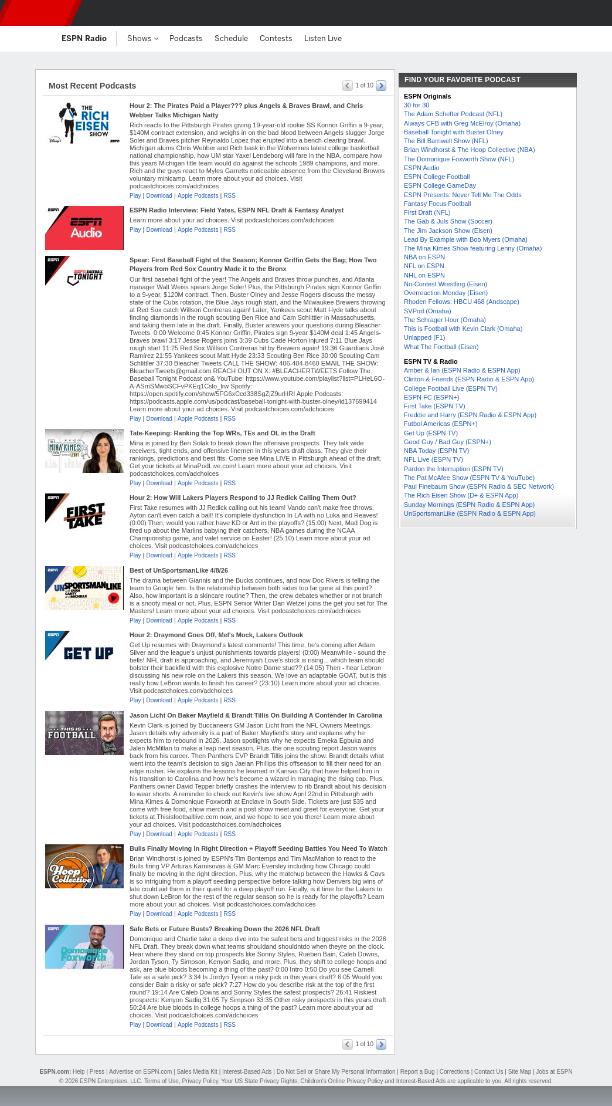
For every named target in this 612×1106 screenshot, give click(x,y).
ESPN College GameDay (440, 185)
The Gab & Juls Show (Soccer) (448, 221)
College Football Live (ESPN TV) (451, 388)
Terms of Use (161, 1081)
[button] (593, 13)
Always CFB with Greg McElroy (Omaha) (462, 123)
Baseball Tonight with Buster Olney (454, 132)
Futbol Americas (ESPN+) (441, 423)
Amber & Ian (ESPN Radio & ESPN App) (462, 370)
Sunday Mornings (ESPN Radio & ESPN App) (469, 504)
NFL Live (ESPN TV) (433, 459)
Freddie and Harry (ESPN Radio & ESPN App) (470, 414)
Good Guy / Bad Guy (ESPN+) (447, 441)
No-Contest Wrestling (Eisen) (445, 284)
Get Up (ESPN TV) (431, 433)
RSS (229, 195)
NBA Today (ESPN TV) (436, 450)
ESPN (38, 13)
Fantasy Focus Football (437, 203)
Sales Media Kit (196, 1071)
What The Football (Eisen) (441, 346)
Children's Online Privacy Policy (342, 1081)
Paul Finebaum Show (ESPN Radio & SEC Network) (479, 486)
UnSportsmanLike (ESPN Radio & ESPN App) (470, 513)
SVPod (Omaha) (427, 310)
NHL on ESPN (424, 275)
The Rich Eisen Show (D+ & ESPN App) (461, 495)
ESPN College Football (437, 176)
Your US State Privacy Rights (259, 1081)
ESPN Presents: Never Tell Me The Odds (463, 194)
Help (79, 1071)
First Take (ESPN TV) (434, 406)
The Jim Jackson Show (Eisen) (448, 230)
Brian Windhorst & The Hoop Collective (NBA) (469, 149)
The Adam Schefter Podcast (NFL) (453, 113)
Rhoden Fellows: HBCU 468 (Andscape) (461, 301)
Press (97, 1071)
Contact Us (488, 1071)
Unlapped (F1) (424, 337)
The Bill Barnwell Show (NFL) (446, 140)
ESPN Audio (422, 167)
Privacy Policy (200, 1081)
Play (135, 195)
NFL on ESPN (424, 265)
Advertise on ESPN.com (140, 1071)
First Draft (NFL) (427, 212)
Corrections (455, 1071)
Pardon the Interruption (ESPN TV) (454, 468)
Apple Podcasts (198, 195)
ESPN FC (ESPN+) (431, 397)
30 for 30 (416, 105)
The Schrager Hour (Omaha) (445, 319)
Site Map (519, 1071)
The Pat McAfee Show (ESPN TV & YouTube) (469, 477)
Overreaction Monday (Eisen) (446, 292)
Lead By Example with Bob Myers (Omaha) (466, 239)
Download (159, 195)
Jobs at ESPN (554, 1071)
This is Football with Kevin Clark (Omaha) (463, 328)
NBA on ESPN (424, 257)
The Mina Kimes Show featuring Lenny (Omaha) (473, 248)
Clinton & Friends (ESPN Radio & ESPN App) (469, 379)
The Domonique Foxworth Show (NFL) (459, 159)
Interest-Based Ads (247, 1071)
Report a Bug (417, 1071)
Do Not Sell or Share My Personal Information (336, 1071)
